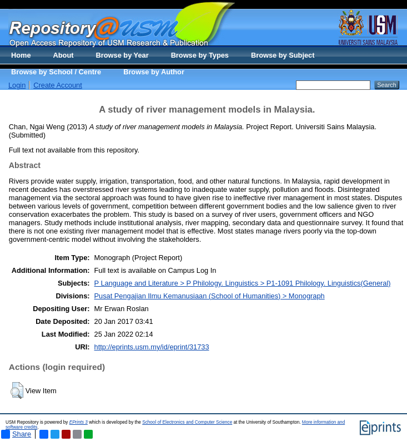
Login (17, 85)
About (63, 55)
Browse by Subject (283, 55)
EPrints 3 (78, 422)
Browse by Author (153, 72)
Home (21, 55)
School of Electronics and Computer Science (187, 422)
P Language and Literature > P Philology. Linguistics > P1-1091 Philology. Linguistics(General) (242, 283)
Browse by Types (200, 55)
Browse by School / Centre (56, 72)
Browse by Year (122, 55)
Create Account (57, 85)
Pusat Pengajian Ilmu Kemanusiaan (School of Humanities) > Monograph (209, 296)
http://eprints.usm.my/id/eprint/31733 (151, 347)
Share (16, 434)
